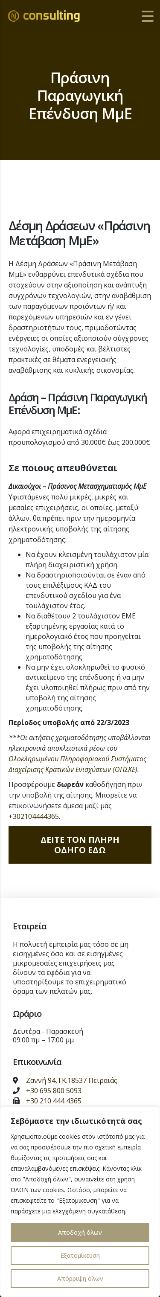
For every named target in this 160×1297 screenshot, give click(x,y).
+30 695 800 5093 (53, 1090)
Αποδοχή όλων (80, 1232)
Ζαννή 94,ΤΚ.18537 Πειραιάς (71, 1080)
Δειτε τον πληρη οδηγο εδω (80, 845)
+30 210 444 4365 (53, 1100)
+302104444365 (34, 816)
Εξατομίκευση (80, 1255)
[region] (80, 1202)
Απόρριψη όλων (80, 1278)
